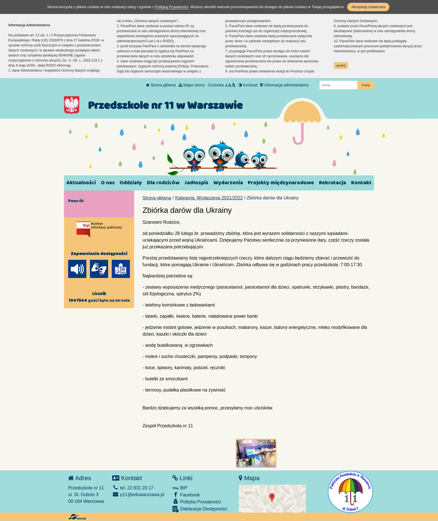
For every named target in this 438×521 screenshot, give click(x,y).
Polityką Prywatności (171, 7)
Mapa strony (191, 85)
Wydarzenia (228, 183)
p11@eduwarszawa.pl (138, 494)
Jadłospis (196, 183)
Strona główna (160, 85)
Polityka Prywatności (196, 501)
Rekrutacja (332, 183)
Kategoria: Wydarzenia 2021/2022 (209, 197)
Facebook (186, 494)
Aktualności (81, 183)
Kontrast (248, 85)
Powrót (76, 200)
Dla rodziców (163, 183)
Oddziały (131, 183)
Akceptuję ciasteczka (368, 7)
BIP (179, 487)
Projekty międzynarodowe (281, 183)
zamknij (341, 65)
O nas (108, 183)
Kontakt (361, 183)
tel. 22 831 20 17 (132, 487)
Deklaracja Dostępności (199, 509)
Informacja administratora (284, 85)
